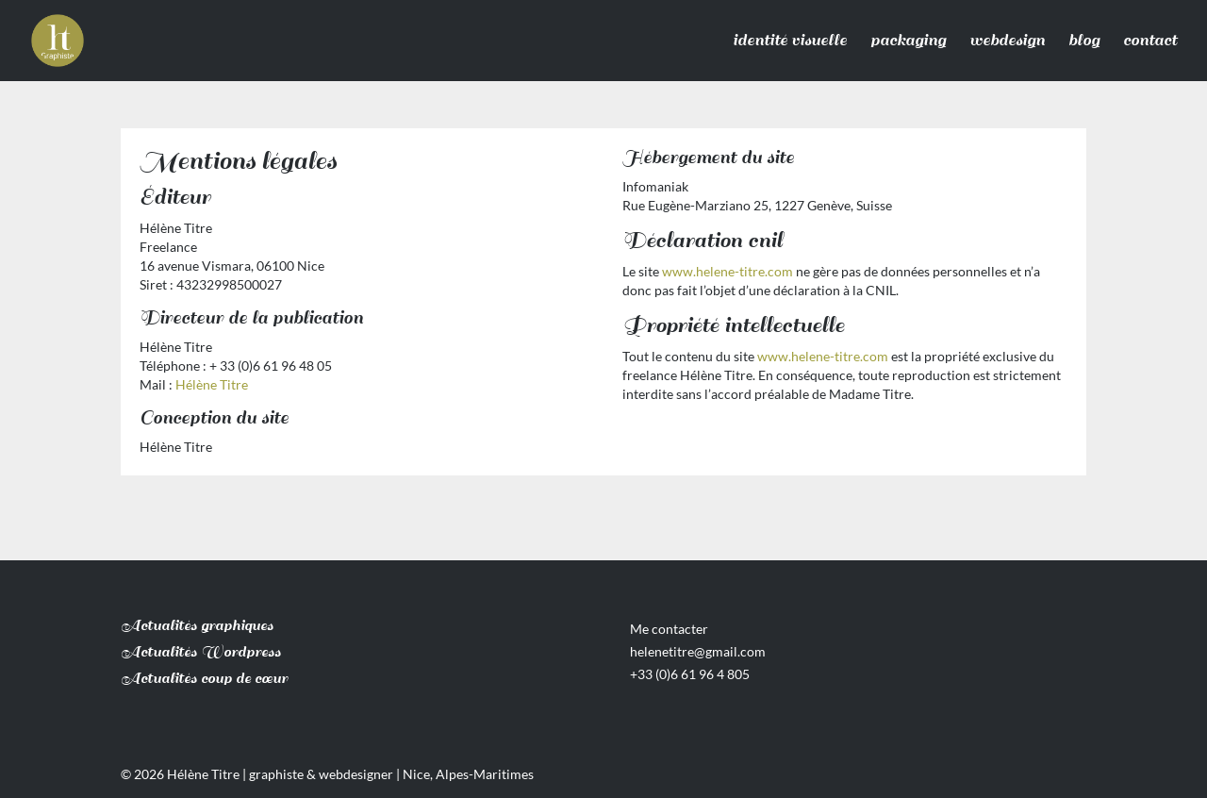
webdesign (1007, 41)
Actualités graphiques (197, 626)
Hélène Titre (211, 384)
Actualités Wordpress (201, 652)
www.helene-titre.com (727, 271)
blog (1084, 41)
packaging (908, 41)
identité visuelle (790, 41)
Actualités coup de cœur (204, 679)
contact (1150, 41)
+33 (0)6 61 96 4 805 (690, 674)
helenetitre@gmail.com (698, 651)
